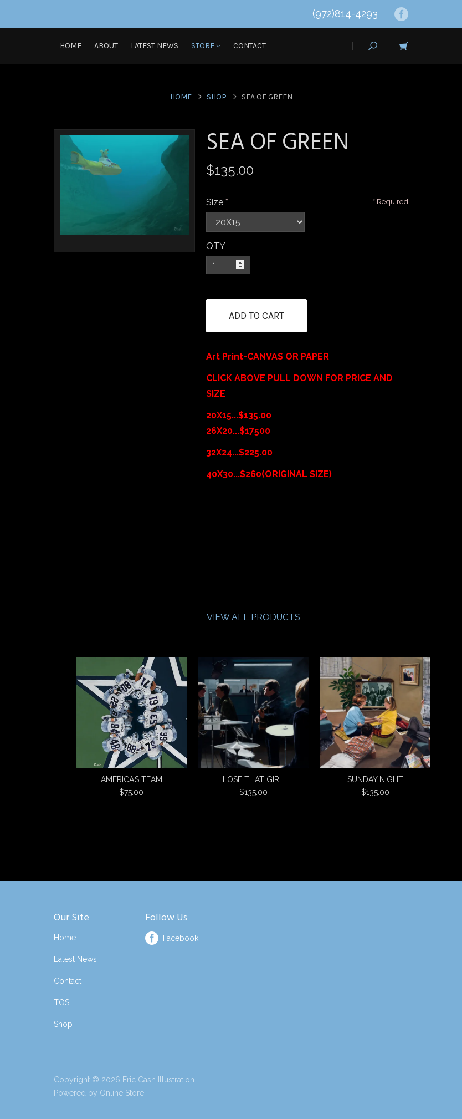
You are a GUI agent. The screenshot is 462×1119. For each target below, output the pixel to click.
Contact (249, 45)
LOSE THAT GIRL (253, 779)
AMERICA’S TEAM (131, 779)
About (106, 45)
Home (70, 45)
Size (214, 202)
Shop (217, 97)
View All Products (253, 617)
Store (205, 45)
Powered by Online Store (99, 1092)
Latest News (154, 45)
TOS (61, 1002)
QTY (215, 246)
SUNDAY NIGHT (375, 779)
